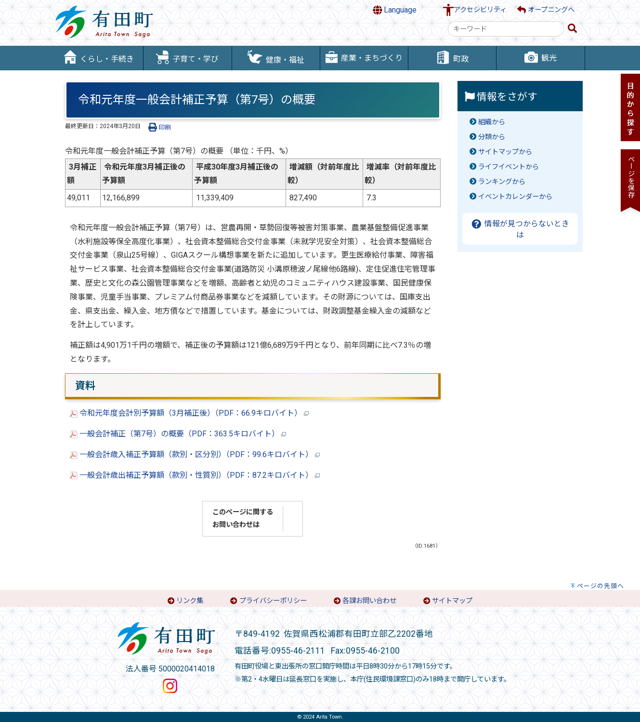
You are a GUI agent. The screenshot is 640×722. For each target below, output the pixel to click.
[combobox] (505, 29)
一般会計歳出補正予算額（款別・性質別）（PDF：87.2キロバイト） (195, 475)
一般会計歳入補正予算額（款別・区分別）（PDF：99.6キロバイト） (195, 454)
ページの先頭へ (600, 586)
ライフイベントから (508, 167)
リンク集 (189, 601)
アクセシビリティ (480, 10)
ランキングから (501, 182)
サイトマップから (505, 152)
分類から (491, 137)
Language (395, 10)
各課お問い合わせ (369, 601)
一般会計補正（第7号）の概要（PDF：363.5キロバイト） (178, 433)
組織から (491, 122)
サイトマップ (452, 601)
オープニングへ (546, 10)
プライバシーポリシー (273, 601)
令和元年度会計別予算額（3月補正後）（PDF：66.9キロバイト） (189, 413)
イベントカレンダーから (515, 197)
